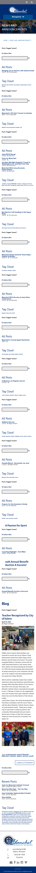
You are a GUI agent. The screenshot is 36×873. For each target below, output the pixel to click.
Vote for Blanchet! (9, 158)
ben (12, 228)
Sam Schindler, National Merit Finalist (16, 793)
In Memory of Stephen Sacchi (13, 381)
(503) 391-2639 (19, 854)
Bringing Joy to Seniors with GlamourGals (18, 71)
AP (20, 811)
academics (4, 183)
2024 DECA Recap (9, 154)
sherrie (25, 436)
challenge (17, 436)
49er (3, 228)
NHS (13, 477)
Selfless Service (8, 422)
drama (17, 817)
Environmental (11, 127)
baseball (9, 813)
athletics (25, 811)
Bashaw (26, 754)
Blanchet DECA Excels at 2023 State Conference (16, 298)
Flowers (11, 85)
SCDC (25, 185)
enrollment (4, 819)
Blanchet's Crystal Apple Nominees (16, 340)
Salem (19, 756)
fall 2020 (19, 819)
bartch (9, 228)
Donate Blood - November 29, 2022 (15, 463)
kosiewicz (11, 518)
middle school (17, 822)
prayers (16, 518)
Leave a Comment (25, 762)
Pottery (29, 85)
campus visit (16, 814)
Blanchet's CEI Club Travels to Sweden (17, 113)
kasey (19, 820)
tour (28, 185)
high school (4, 185)
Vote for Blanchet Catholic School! (15, 785)
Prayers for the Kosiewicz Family (14, 504)
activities (10, 811)
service (21, 436)
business (29, 813)
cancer (7, 518)
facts (15, 819)
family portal (25, 819)
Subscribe (6, 53)
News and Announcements (20, 40)
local (10, 822)
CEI (7, 127)
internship (4, 270)
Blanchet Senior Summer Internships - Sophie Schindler (17, 255)
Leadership (23, 820)
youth (31, 756)
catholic (12, 436)
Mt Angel (24, 822)
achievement (11, 754)
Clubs (8, 85)
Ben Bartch (16, 228)
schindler (9, 270)
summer (14, 270)
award (19, 754)
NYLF (30, 822)
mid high (12, 185)
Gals (15, 85)
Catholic (13, 756)
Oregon (19, 823)
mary (13, 822)
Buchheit (24, 813)
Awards (9, 183)
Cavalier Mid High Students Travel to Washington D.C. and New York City (16, 163)
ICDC (9, 185)
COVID (22, 816)
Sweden (18, 127)
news (27, 822)
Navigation (18, 16)
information (15, 820)
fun (4, 820)
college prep (5, 816)
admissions (16, 811)
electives (26, 817)
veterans (29, 436)
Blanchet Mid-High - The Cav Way (15, 789)
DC (28, 183)
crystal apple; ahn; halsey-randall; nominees (12, 354)
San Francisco (22, 228)
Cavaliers (19, 183)
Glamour (18, 85)
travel (31, 185)
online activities (6, 823)
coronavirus (18, 816)
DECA (26, 816)
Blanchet (4, 85)
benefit (3, 518)
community (24, 183)
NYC (16, 185)
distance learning (11, 817)
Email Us (19, 857)
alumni (5, 228)
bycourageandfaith (7, 814)
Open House (13, 823)
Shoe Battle (6, 797)
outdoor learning (25, 823)
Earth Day (21, 817)
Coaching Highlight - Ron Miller (14, 552)
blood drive (9, 477)
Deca (30, 183)
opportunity (20, 185)
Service (3, 86)
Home (5, 40)
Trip (21, 127)
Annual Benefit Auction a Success (15, 591)
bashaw (3, 436)
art (22, 811)
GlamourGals (24, 85)
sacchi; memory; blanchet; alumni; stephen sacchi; (14, 395)
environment (11, 819)
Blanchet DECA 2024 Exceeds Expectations (13, 168)
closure (25, 814)
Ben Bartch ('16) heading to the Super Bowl (16, 213)
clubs (29, 814)
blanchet (8, 436)
